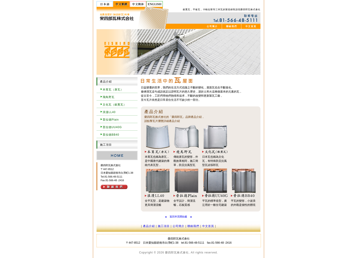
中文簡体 (138, 4)
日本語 (105, 4)
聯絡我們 (231, 26)
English (154, 4)
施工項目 (164, 226)
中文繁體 (121, 4)
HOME (117, 155)
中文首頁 (250, 26)
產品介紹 (149, 226)
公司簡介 (212, 26)
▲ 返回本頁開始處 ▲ (178, 216)
